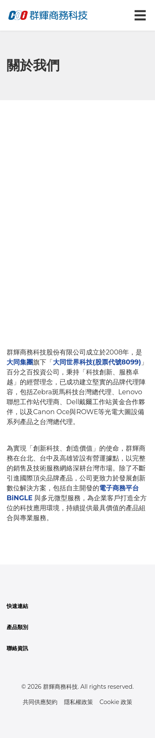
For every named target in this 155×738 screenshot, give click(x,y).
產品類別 (17, 627)
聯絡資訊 (17, 648)
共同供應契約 (40, 702)
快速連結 (17, 606)
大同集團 (20, 362)
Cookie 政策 (116, 702)
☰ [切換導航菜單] (140, 15)
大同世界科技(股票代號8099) (97, 362)
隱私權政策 (78, 702)
